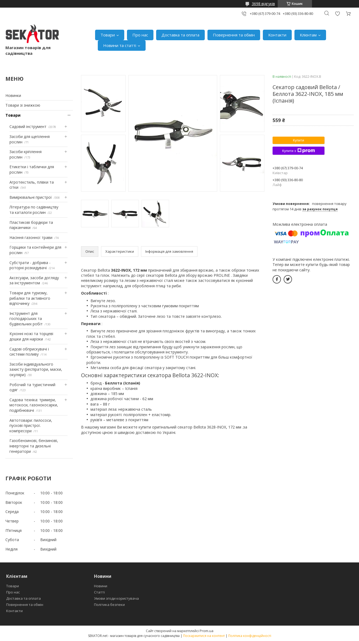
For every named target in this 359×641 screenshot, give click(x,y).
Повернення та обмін (234, 35)
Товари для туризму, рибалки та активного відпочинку (29, 298)
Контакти (277, 35)
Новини (100, 585)
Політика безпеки (109, 604)
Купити (298, 140)
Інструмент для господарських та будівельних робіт (26, 318)
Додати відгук (337, 13)
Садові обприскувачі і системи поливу (29, 351)
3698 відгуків (263, 3)
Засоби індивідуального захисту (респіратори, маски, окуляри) (35, 369)
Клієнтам (308, 35)
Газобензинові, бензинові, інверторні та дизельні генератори (33, 446)
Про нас (140, 35)
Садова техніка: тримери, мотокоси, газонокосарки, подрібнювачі (33, 405)
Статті (99, 592)
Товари (107, 35)
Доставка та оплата (180, 35)
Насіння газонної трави (30, 237)
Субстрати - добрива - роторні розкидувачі (30, 265)
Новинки (13, 95)
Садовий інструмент (27, 126)
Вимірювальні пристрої (30, 197)
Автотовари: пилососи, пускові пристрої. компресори (30, 425)
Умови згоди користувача (116, 598)
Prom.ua (206, 630)
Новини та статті (119, 45)
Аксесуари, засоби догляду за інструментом (34, 280)
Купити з (298, 150)
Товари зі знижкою (22, 105)
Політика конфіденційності (249, 635)
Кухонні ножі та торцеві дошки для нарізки (31, 336)
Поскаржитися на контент (204, 635)
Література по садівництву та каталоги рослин (33, 209)
